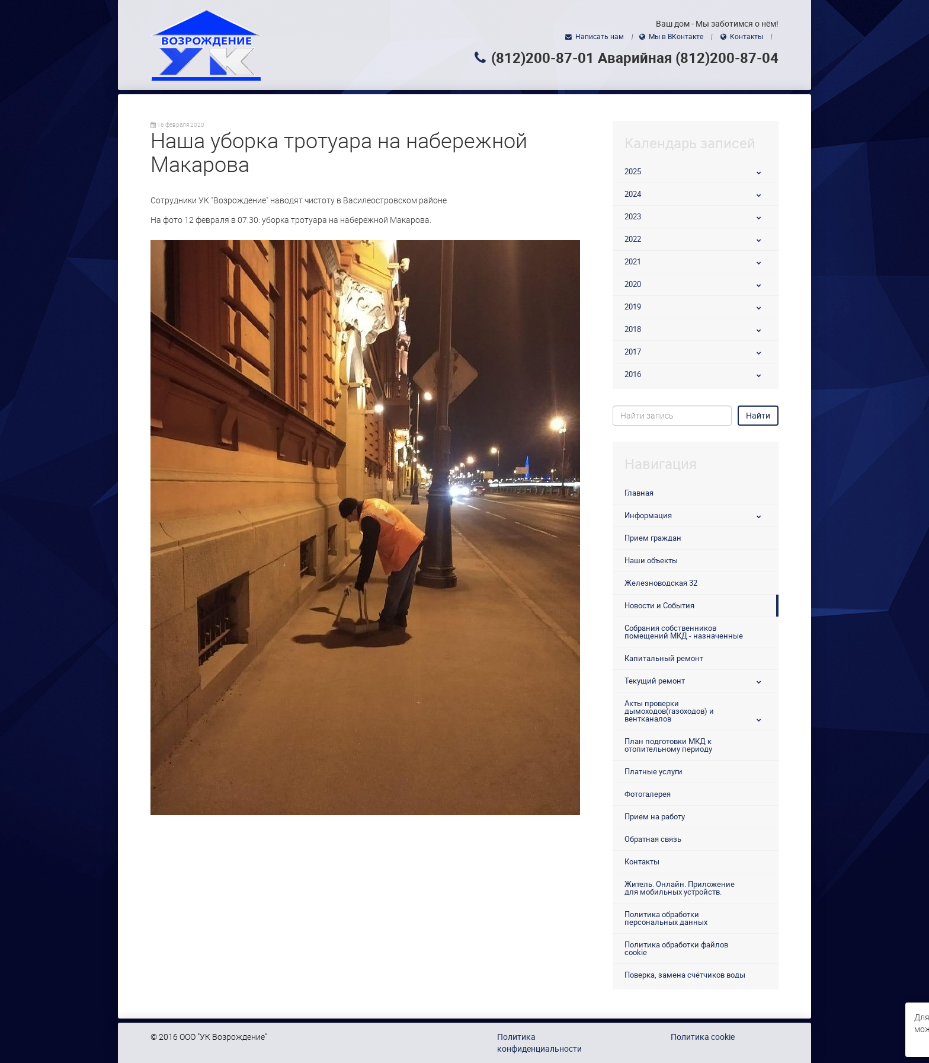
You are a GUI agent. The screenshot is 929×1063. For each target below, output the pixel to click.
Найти (758, 415)
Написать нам (599, 37)
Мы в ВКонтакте (676, 37)
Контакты (746, 37)
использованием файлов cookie (761, 1017)
